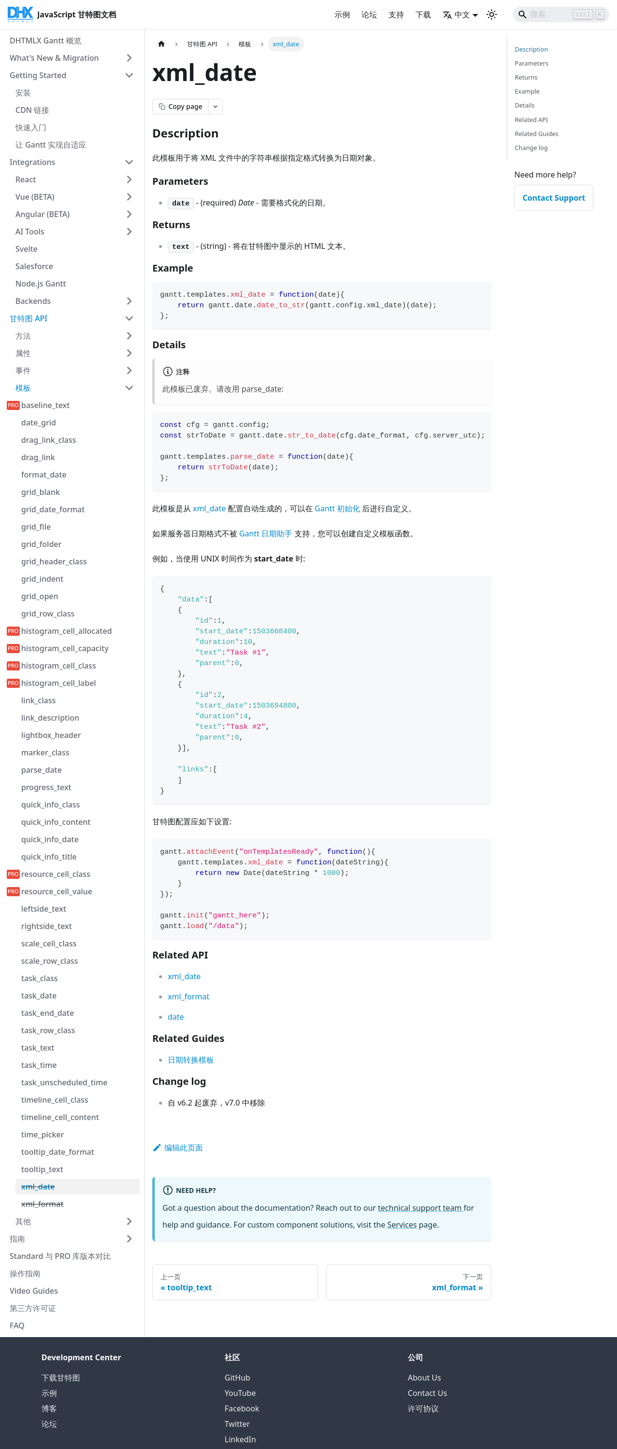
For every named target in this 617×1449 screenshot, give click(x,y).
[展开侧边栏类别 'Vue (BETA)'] (129, 197)
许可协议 (423, 1408)
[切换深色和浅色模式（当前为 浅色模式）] (491, 14)
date (176, 1017)
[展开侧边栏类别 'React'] (129, 179)
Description (531, 49)
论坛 (369, 14)
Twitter (237, 1424)
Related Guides (536, 133)
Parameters (532, 63)
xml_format (188, 996)
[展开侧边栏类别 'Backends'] (129, 301)
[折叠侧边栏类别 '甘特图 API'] (129, 318)
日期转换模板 (191, 1059)
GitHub (237, 1377)
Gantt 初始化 (337, 508)
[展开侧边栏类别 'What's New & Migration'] (129, 58)
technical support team (421, 1208)
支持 (396, 14)
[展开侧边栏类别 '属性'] (129, 353)
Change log (531, 147)
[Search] (561, 14)
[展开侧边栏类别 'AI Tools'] (129, 231)
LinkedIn (240, 1439)
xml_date (209, 508)
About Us (424, 1377)
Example (527, 91)
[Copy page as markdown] (180, 106)
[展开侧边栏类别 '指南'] (129, 1238)
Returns (526, 77)
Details (525, 105)
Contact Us (427, 1393)
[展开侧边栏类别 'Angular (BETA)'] (129, 214)
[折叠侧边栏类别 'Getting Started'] (129, 75)
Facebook (242, 1408)
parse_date (261, 388)
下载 (423, 14)
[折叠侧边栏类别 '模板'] (129, 388)
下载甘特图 (60, 1377)
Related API (531, 119)
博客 (49, 1408)
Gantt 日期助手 (265, 533)
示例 (342, 14)
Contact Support (554, 197)
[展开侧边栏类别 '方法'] (129, 335)
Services (402, 1224)
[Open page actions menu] (215, 106)
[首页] (161, 44)
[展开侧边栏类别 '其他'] (129, 1221)
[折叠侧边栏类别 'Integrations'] (129, 162)
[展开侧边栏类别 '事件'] (129, 370)
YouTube (240, 1393)
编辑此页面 (177, 1147)
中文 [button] (456, 14)
